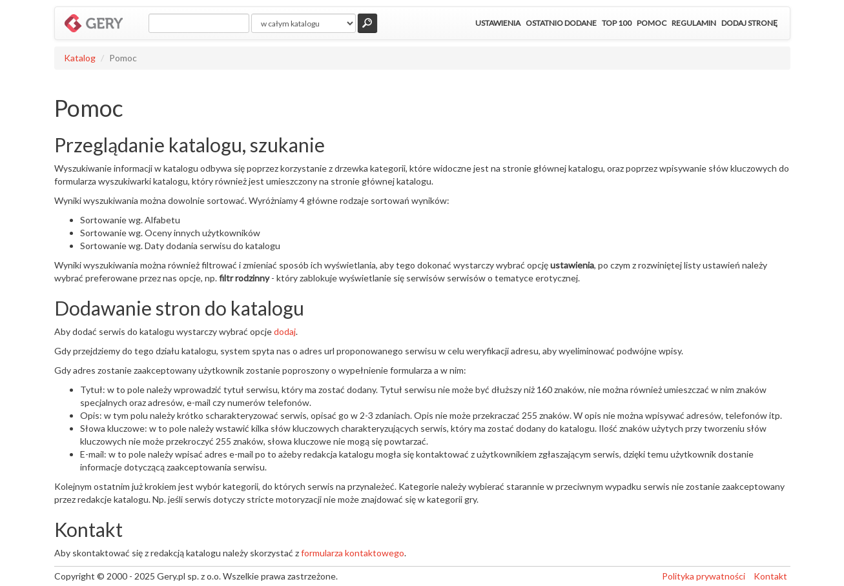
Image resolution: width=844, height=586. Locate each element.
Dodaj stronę (749, 23)
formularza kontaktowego (352, 552)
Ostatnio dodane (561, 23)
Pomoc (651, 23)
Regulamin (694, 23)
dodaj (285, 331)
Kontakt (770, 576)
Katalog (80, 57)
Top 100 (617, 23)
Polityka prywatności (703, 576)
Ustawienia (497, 23)
